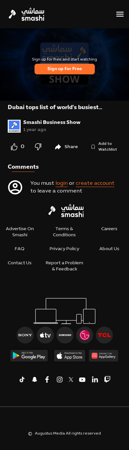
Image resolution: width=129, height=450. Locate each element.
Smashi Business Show (52, 122)
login (61, 183)
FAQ (20, 249)
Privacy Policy (64, 249)
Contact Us (20, 263)
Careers (109, 229)
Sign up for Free (64, 69)
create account (95, 183)
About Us (109, 249)
